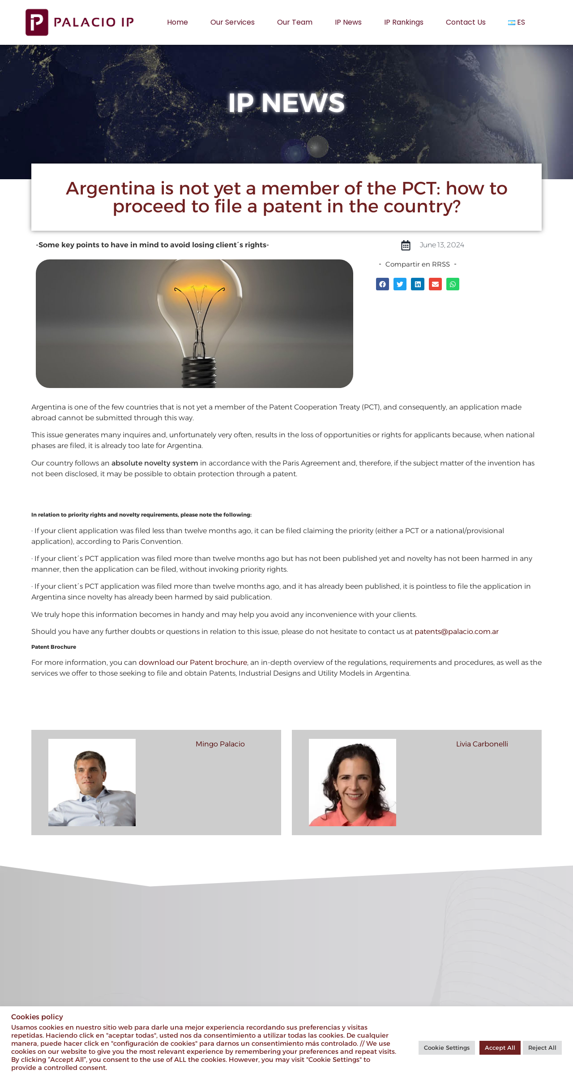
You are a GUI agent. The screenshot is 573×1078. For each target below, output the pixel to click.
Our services (232, 22)
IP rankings (403, 22)
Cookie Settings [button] (447, 1047)
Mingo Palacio (220, 744)
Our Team (294, 22)
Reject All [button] (542, 1047)
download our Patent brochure (193, 662)
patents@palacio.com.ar (457, 631)
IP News (348, 22)
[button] (382, 284)
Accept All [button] (500, 1047)
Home (177, 22)
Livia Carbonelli (482, 744)
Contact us (466, 22)
